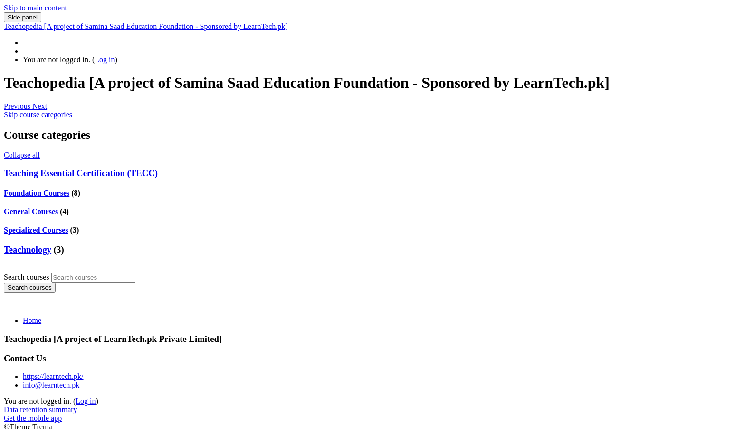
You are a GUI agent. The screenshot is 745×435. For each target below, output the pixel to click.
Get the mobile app (33, 418)
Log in (105, 60)
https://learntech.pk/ (53, 376)
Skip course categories (38, 115)
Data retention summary (40, 410)
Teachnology (27, 250)
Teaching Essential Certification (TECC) (81, 173)
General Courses (31, 212)
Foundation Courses (36, 193)
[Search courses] (93, 278)
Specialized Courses (36, 230)
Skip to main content (35, 8)
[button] (18, 106)
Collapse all (22, 155)
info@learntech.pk (51, 385)
